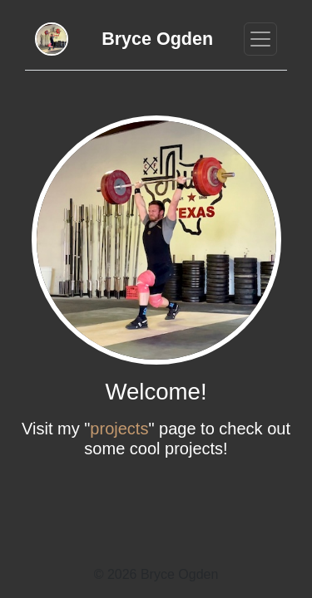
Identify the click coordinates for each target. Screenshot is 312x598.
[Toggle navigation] (260, 39)
